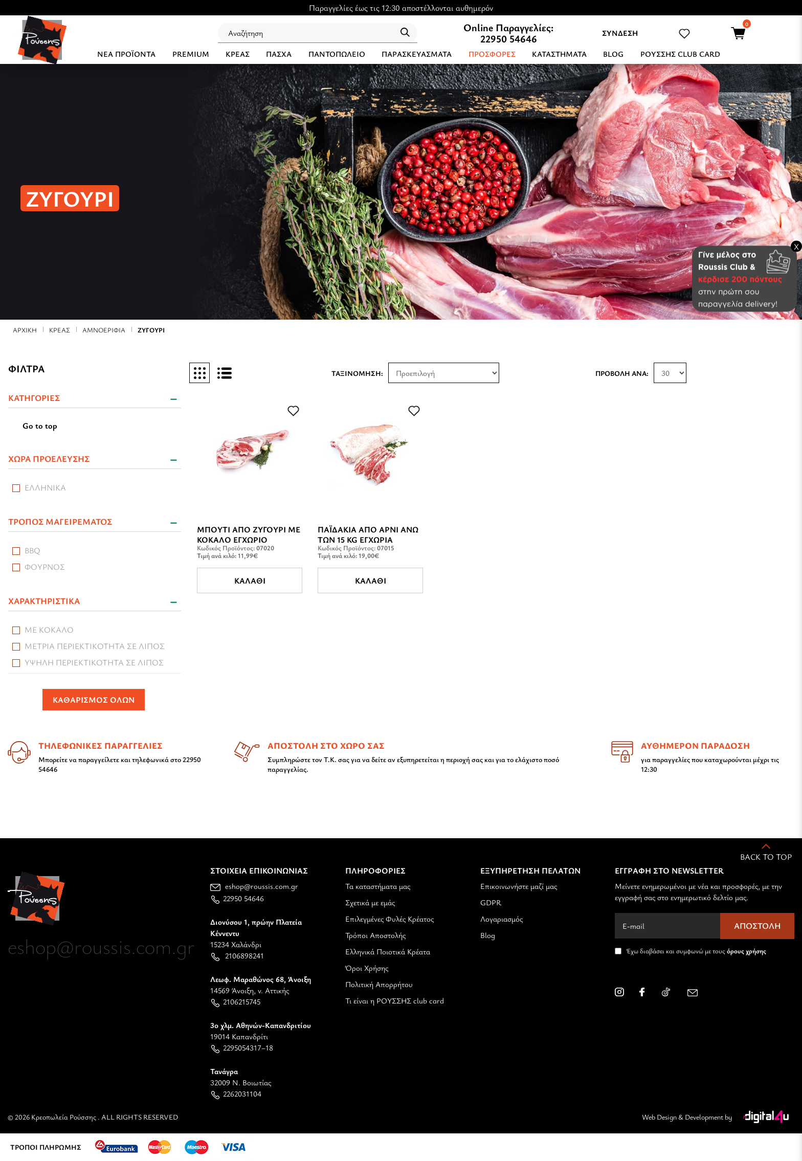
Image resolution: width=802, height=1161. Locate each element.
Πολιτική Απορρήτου (379, 984)
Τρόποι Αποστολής (375, 935)
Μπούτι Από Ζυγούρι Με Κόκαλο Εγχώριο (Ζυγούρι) (248, 539)
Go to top (40, 425)
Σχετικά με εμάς (370, 902)
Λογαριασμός (501, 918)
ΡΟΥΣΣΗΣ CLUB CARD (680, 54)
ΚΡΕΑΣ (238, 54)
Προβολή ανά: (622, 373)
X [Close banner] (796, 246)
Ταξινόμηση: (357, 373)
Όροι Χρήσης (366, 968)
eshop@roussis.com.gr (254, 886)
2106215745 (235, 1001)
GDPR (490, 902)
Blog (487, 935)
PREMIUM (190, 54)
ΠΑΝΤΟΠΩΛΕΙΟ (336, 54)
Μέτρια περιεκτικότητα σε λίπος (95, 646)
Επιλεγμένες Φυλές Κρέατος (389, 918)
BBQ (32, 550)
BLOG (613, 54)
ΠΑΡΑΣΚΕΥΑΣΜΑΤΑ (417, 54)
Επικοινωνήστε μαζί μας (518, 886)
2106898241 (237, 955)
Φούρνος (45, 566)
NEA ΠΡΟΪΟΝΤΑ (126, 54)
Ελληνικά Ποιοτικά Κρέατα (387, 951)
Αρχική (25, 329)
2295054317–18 (241, 1047)
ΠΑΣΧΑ (279, 54)
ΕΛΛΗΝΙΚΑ (45, 487)
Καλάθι (249, 580)
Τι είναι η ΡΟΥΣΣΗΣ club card (394, 1000)
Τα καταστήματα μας (377, 886)
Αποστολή (757, 925)
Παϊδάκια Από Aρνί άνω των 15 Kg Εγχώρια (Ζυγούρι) (368, 539)
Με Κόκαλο (49, 629)
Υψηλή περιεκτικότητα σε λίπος (94, 662)
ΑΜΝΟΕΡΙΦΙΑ (103, 329)
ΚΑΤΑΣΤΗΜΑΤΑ (559, 54)
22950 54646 (508, 39)
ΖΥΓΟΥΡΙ (151, 329)
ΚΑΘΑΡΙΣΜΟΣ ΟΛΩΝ (94, 699)
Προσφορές (492, 54)
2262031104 (235, 1093)
